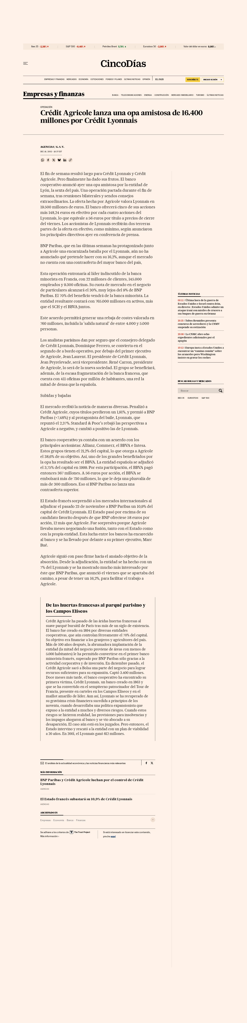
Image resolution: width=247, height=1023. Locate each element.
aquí (113, 836)
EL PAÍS (158, 78)
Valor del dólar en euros (195, 46)
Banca (115, 95)
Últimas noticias (132, 79)
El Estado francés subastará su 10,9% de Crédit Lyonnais (86, 799)
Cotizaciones (97, 79)
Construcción (162, 95)
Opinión (146, 79)
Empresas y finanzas (54, 79)
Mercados (71, 79)
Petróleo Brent (110, 46)
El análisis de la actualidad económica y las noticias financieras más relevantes (85, 763)
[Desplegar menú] (25, 63)
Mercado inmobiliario (182, 95)
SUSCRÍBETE (193, 79)
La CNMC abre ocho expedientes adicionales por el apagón (196, 337)
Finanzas (80, 820)
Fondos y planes (114, 79)
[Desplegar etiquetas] (153, 819)
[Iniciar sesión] (213, 79)
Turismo (200, 95)
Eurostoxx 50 (149, 46)
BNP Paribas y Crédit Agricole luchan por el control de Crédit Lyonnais (91, 782)
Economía (83, 79)
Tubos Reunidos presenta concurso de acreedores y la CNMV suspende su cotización (199, 324)
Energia (148, 95)
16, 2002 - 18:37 (51, 151)
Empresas (45, 820)
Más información (49, 836)
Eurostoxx (193, 398)
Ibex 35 (34, 46)
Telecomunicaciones (131, 95)
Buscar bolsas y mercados (194, 381)
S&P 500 (70, 46)
